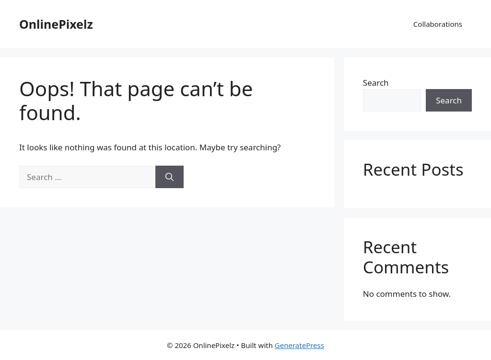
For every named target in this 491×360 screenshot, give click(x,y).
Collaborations (437, 24)
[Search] (169, 177)
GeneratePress (299, 345)
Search (376, 82)
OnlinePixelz (56, 24)
